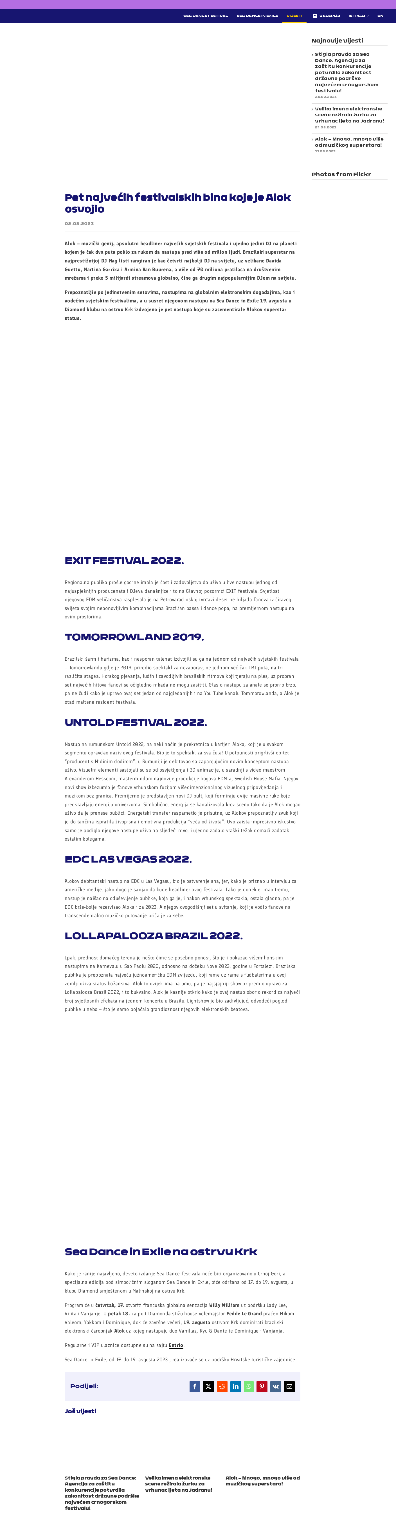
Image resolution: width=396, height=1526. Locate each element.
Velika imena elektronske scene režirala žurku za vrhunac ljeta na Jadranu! (178, 1484)
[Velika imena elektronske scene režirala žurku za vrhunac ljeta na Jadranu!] (182, 1427)
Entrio (176, 1345)
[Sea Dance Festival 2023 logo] (50, 13)
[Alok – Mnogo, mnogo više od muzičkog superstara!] (263, 1427)
